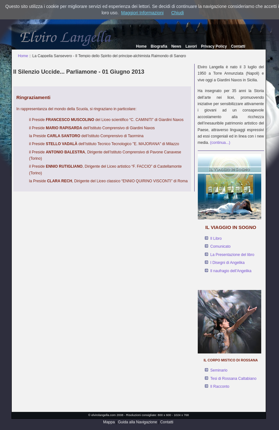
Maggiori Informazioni (142, 12)
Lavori (191, 46)
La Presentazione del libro (232, 254)
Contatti (238, 46)
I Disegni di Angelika (227, 262)
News (176, 46)
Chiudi (177, 12)
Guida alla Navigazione (137, 422)
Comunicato (220, 246)
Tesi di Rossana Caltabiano (233, 378)
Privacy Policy (214, 46)
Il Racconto (219, 386)
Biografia (159, 46)
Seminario (219, 370)
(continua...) (220, 142)
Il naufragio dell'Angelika (231, 271)
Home (141, 46)
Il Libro (216, 238)
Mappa (109, 422)
